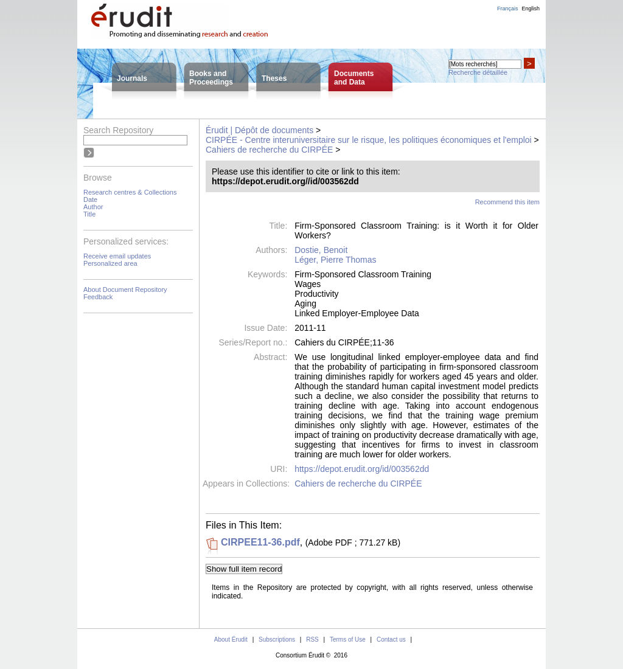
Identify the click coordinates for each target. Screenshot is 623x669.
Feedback (98, 296)
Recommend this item (507, 202)
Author (93, 206)
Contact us (391, 639)
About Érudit (231, 639)
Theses (274, 78)
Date (90, 199)
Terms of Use (348, 639)
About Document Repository (125, 289)
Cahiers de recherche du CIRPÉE (269, 149)
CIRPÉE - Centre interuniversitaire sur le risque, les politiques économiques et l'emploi (369, 140)
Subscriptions (277, 639)
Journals (132, 78)
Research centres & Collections (129, 192)
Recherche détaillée (477, 72)
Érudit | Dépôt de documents (259, 130)
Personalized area (110, 263)
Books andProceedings (211, 77)
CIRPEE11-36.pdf (260, 542)
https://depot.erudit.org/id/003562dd (361, 469)
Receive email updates (117, 256)
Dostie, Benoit (320, 250)
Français (507, 8)
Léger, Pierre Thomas (335, 260)
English (530, 8)
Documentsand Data (354, 77)
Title (89, 214)
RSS (312, 639)
